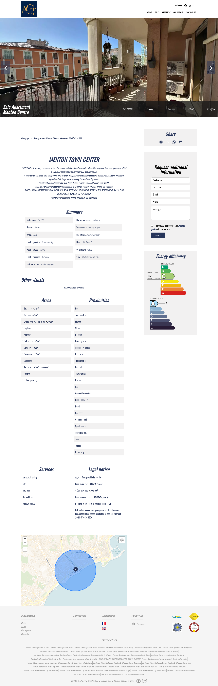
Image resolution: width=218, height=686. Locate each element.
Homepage (25, 138)
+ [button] (25, 539)
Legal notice (93, 681)
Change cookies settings (124, 681)
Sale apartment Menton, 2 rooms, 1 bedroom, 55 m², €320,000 (58, 138)
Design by (141, 681)
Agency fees (106, 681)
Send (158, 235)
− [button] (25, 543)
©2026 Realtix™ (78, 681)
